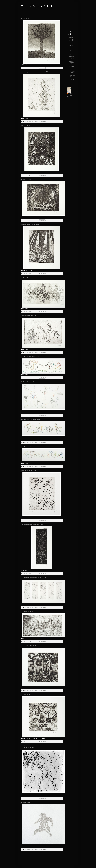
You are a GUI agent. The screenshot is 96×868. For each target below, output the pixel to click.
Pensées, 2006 (25, 694)
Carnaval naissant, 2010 (28, 446)
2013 (69, 31)
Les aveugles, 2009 (27, 611)
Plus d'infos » (23, 794)
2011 (69, 34)
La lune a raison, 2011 (28, 747)
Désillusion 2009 (26, 179)
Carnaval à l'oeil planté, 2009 (30, 356)
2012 (69, 33)
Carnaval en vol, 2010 (28, 382)
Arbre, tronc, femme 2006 (29, 645)
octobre (70, 37)
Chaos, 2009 (25, 277)
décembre (70, 36)
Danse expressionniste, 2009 (30, 224)
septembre (70, 39)
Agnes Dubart (37, 5)
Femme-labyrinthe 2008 (28, 470)
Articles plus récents (24, 853)
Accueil (45, 853)
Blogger (52, 862)
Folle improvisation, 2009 (29, 316)
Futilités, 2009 (25, 125)
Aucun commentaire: (35, 67)
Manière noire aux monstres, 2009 (32, 524)
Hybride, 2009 (25, 802)
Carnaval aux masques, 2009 (30, 419)
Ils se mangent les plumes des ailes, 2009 (34, 72)
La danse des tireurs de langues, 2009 (33, 578)
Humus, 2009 (25, 18)
